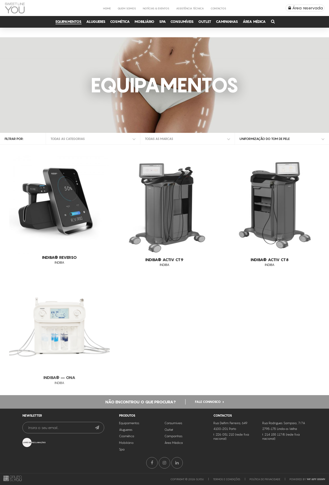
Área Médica (254, 21)
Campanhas (227, 21)
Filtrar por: (14, 139)
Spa (162, 21)
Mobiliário (144, 21)
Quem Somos (127, 8)
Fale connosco (208, 412)
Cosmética (120, 21)
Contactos (218, 8)
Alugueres (96, 21)
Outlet (204, 21)
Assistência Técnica (190, 8)
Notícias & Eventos (156, 8)
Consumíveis (182, 21)
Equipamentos (69, 21)
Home (107, 8)
